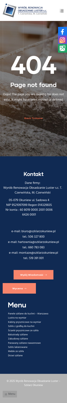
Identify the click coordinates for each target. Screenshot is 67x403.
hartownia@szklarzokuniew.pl (38, 242)
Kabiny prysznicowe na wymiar (24, 322)
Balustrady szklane (18, 335)
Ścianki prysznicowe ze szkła (23, 331)
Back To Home (33, 118)
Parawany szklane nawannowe (24, 343)
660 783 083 (36, 247)
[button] (33, 274)
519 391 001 (36, 258)
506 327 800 (36, 236)
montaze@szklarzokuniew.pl (38, 252)
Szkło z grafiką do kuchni (21, 326)
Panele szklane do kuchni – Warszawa (28, 314)
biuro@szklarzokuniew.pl (38, 231)
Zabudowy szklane (18, 339)
